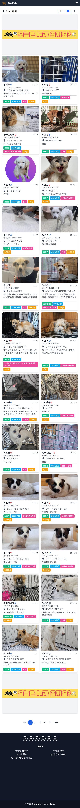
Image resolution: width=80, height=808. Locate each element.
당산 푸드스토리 (58, 754)
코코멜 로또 (58, 751)
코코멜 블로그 (21, 751)
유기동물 (11, 11)
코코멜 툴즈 (21, 754)
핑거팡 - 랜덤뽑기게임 (21, 757)
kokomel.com (49, 804)
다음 (56, 722)
